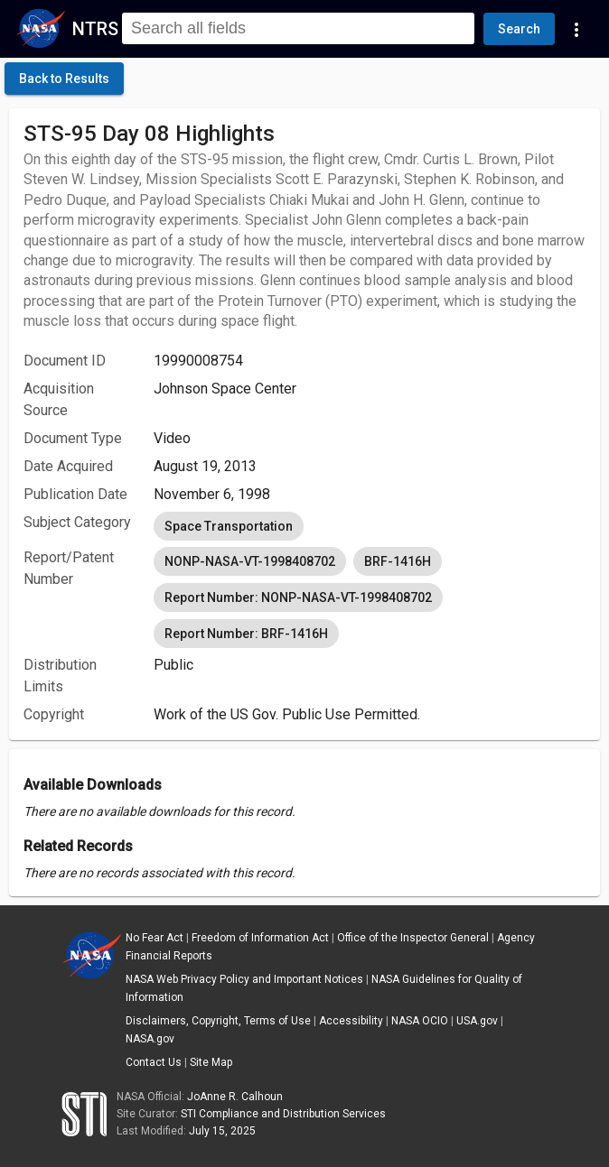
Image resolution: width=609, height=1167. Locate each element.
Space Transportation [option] (229, 526)
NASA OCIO (419, 1020)
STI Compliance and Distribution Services (283, 1113)
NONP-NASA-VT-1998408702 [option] (250, 561)
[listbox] (370, 526)
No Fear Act (154, 937)
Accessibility (351, 1020)
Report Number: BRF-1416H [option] (246, 633)
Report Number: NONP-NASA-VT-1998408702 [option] (298, 597)
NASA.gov (150, 1039)
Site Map (211, 1062)
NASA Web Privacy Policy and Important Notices (244, 979)
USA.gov (477, 1020)
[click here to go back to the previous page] (64, 78)
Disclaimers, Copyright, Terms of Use (218, 1020)
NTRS (95, 29)
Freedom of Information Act (260, 937)
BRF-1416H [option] (397, 561)
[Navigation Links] (576, 29)
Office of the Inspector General (413, 937)
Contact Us (154, 1062)
